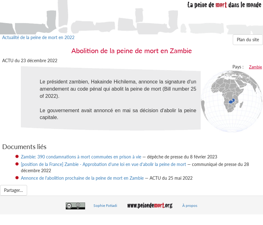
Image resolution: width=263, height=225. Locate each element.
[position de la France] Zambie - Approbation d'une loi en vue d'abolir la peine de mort (103, 164)
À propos (189, 205)
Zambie (255, 66)
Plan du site (248, 39)
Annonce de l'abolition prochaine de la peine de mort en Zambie (82, 178)
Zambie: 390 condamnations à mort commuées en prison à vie (81, 156)
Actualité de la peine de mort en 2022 (38, 37)
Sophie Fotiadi (105, 205)
